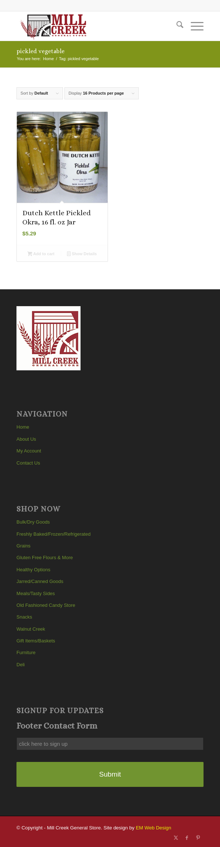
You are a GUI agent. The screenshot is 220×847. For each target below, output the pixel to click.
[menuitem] (176, 26)
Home (22, 427)
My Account (28, 451)
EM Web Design (153, 827)
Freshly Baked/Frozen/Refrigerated (53, 534)
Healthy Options (33, 569)
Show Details (82, 254)
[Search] (176, 26)
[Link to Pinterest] (198, 837)
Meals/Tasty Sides (35, 593)
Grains (23, 546)
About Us (26, 439)
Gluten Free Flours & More (44, 557)
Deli (20, 664)
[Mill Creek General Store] (91, 26)
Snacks (24, 617)
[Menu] (193, 26)
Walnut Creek (30, 629)
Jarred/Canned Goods (39, 581)
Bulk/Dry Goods (33, 522)
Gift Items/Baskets (35, 641)
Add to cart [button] (40, 254)
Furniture (26, 652)
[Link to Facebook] (187, 837)
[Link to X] (176, 837)
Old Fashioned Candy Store (45, 605)
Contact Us (28, 463)
